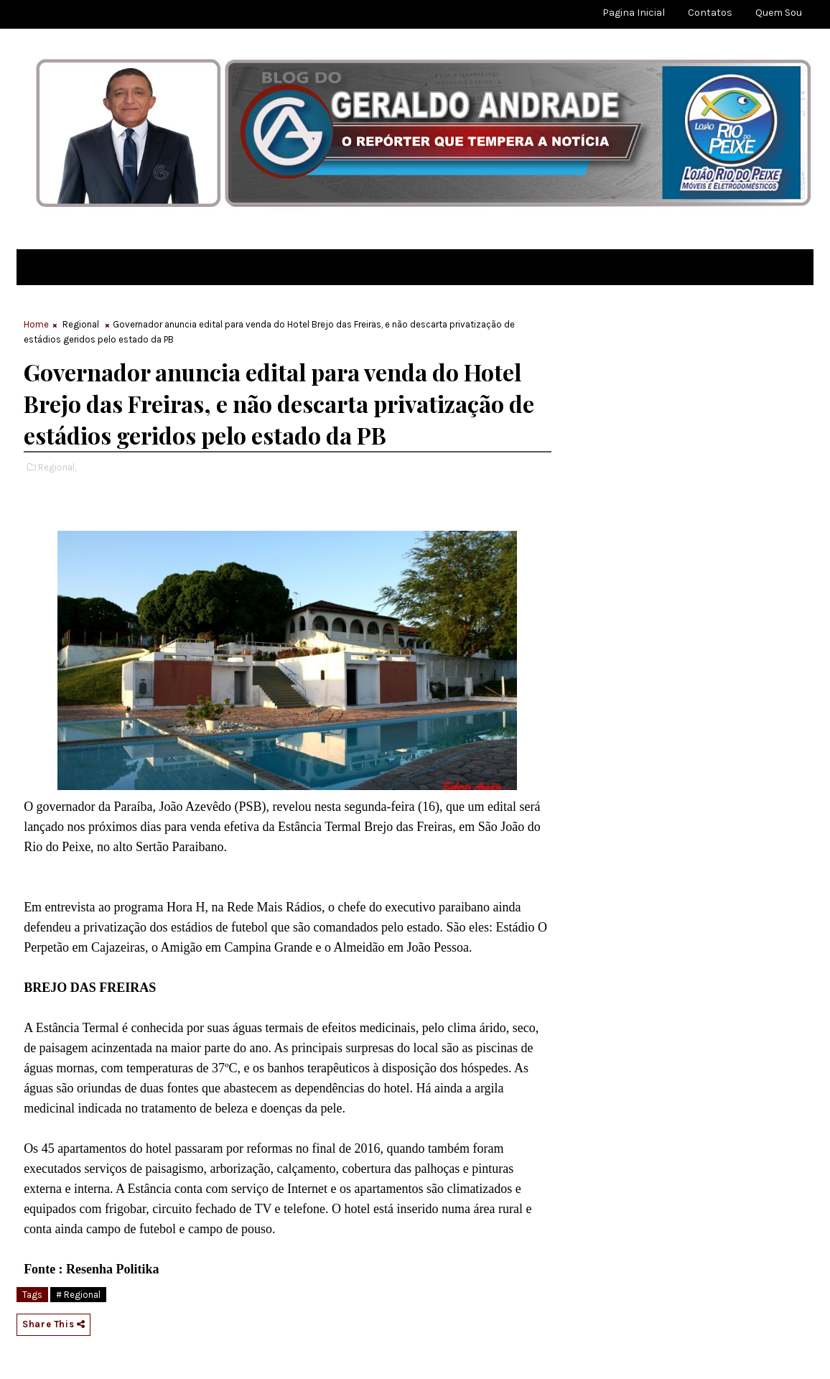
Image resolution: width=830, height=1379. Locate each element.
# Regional (78, 1294)
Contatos (710, 12)
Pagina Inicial (633, 12)
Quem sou (778, 12)
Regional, (57, 467)
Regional (80, 324)
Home (36, 324)
